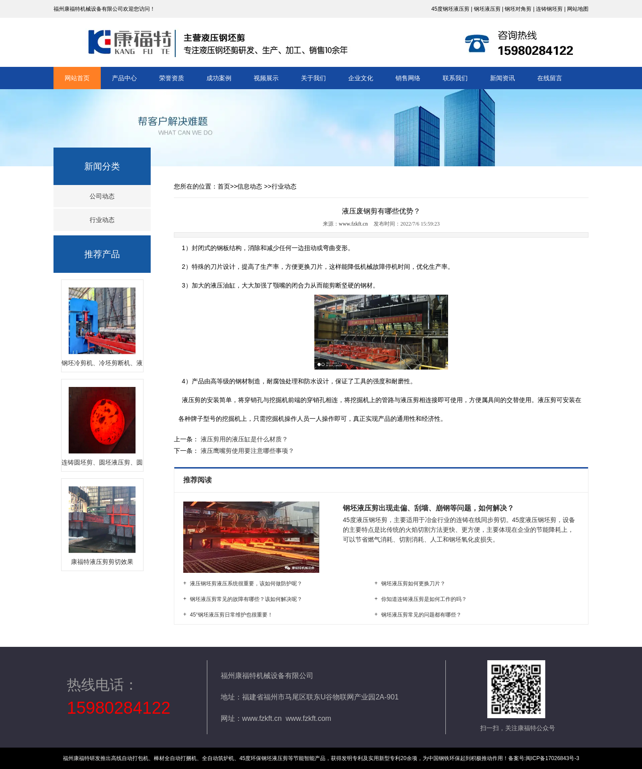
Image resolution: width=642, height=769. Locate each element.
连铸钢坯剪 (549, 9)
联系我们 (455, 78)
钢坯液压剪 (487, 9)
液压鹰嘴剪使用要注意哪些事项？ (246, 450)
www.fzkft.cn (353, 224)
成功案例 (218, 78)
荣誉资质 (171, 78)
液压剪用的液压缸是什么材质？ (243, 439)
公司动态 (102, 196)
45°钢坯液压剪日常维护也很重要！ (231, 615)
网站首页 (77, 78)
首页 (224, 186)
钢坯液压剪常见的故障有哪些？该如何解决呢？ (246, 599)
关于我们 (313, 78)
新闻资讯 (502, 78)
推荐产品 (102, 254)
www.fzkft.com (308, 718)
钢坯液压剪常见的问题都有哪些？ (421, 615)
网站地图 (577, 9)
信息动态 (249, 186)
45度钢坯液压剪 (450, 9)
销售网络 (407, 78)
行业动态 (102, 219)
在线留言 (549, 78)
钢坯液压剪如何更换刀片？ (413, 583)
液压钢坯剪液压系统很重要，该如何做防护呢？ (246, 583)
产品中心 (124, 78)
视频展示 (266, 78)
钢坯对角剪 (518, 9)
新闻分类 (102, 166)
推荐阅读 (198, 480)
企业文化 (360, 78)
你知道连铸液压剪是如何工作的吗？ (424, 599)
